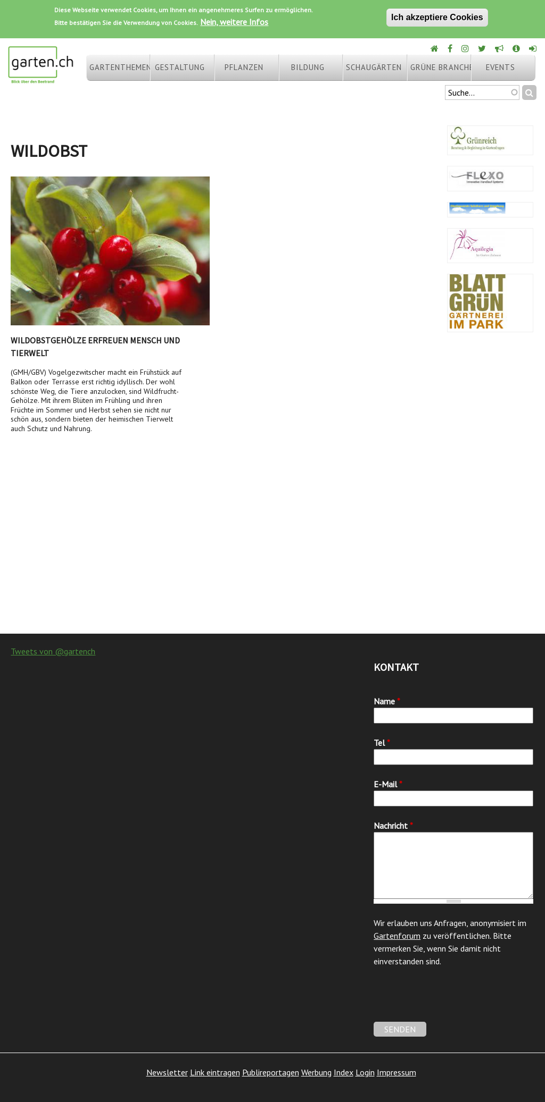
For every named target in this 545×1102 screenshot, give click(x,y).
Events (500, 67)
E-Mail (388, 784)
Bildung (308, 67)
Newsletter (167, 1072)
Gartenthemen (119, 67)
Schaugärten (374, 67)
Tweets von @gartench (53, 651)
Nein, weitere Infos (234, 21)
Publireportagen (270, 1072)
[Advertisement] (272, 548)
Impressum (396, 1072)
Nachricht (393, 825)
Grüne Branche (440, 67)
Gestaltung (180, 67)
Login (365, 1072)
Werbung (316, 1072)
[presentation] (454, 1001)
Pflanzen (244, 67)
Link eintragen (215, 1072)
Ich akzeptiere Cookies (437, 17)
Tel (382, 742)
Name (387, 701)
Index (343, 1072)
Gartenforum (397, 935)
